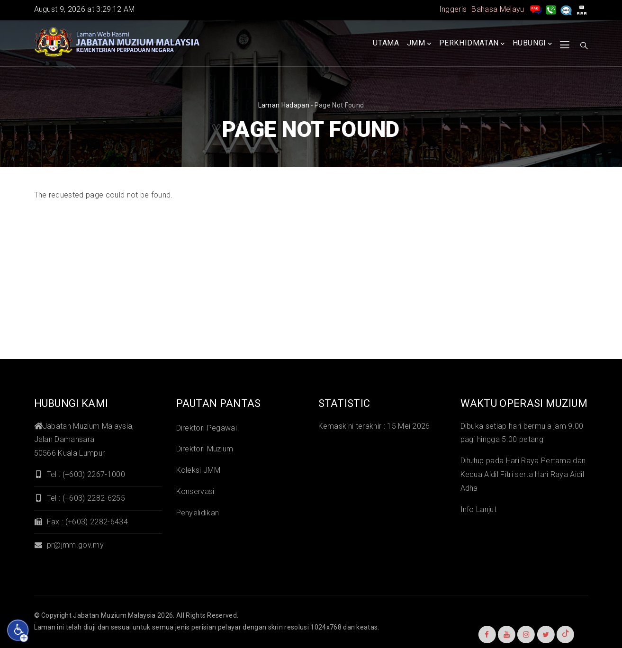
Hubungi (532, 43)
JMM (419, 43)
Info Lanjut (478, 509)
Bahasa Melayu (497, 9)
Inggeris (453, 9)
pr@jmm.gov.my (69, 544)
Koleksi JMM (198, 470)
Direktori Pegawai (206, 427)
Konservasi (195, 491)
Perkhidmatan (472, 43)
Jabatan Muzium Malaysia (114, 615)
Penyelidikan (197, 512)
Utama (386, 42)
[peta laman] (581, 9)
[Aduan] (566, 9)
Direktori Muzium (205, 448)
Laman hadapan (283, 105)
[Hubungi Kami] (551, 9)
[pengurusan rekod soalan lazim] (535, 9)
